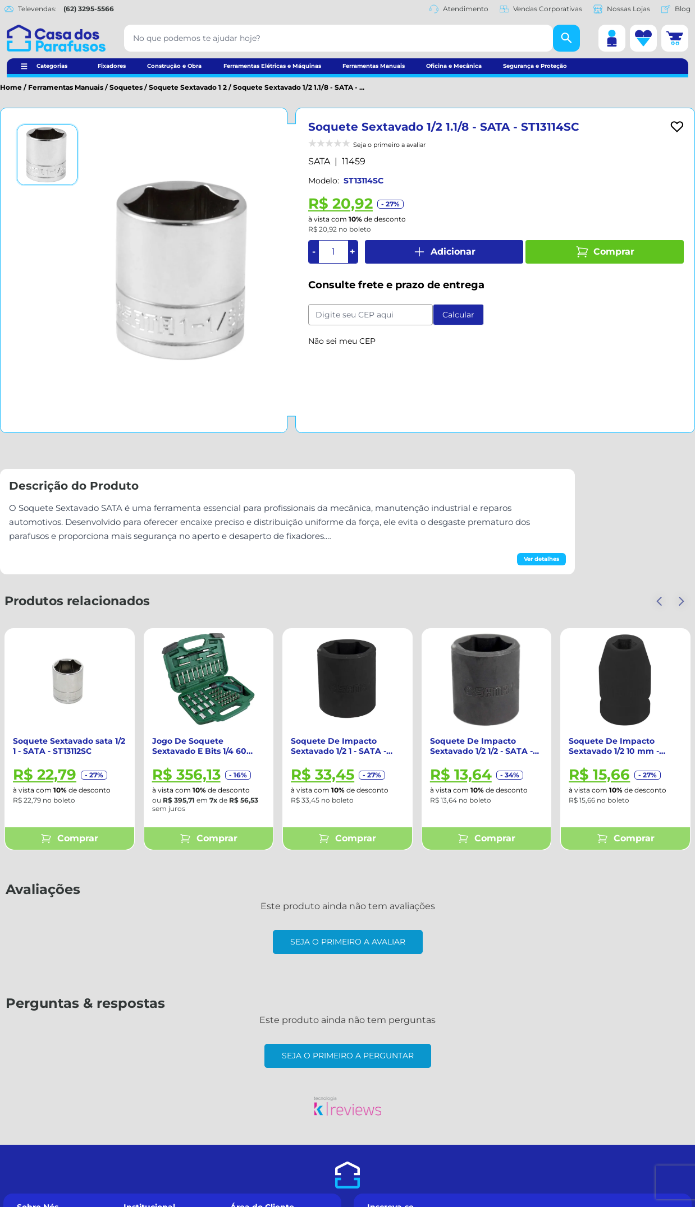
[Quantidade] (333, 252)
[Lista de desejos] (643, 38)
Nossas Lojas (621, 8)
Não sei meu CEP (342, 341)
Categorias (51, 66)
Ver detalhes (541, 559)
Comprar (604, 252)
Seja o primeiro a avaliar (347, 942)
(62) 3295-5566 (88, 8)
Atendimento (458, 8)
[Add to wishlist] (677, 126)
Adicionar (444, 252)
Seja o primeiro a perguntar (348, 1056)
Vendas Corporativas (541, 8)
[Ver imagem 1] (47, 155)
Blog (676, 8)
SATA (319, 161)
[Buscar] (566, 38)
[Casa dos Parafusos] (56, 38)
